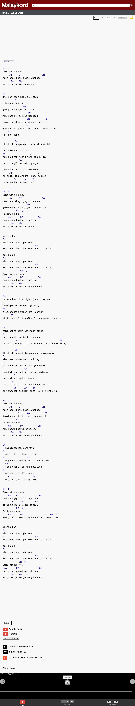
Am (10, 76)
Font (108, 18)
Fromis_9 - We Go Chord (12, 13)
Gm (4, 70)
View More (67, 681)
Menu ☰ (122, 18)
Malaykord (14, 5)
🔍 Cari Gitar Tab (11, 640)
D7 (20, 76)
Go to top (7, 624)
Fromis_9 (8, 62)
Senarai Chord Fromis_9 (20, 649)
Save (96, 18)
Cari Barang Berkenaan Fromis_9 (25, 661)
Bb (20, 82)
